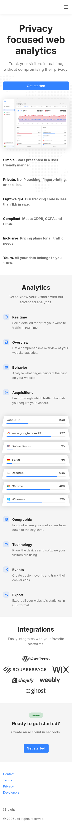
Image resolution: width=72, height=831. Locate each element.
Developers (11, 792)
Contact (8, 774)
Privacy (8, 786)
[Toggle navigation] (66, 7)
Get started (36, 86)
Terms (7, 780)
